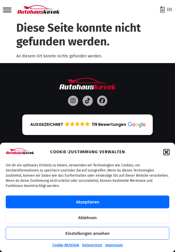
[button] (166, 152)
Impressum (114, 245)
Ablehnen (87, 217)
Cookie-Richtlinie (66, 245)
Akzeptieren (87, 202)
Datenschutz (92, 245)
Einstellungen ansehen (87, 233)
